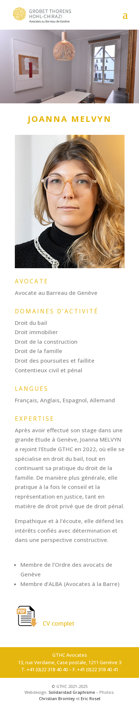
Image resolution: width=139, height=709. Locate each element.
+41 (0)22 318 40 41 (97, 669)
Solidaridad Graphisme (72, 692)
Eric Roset (90, 698)
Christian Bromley (57, 698)
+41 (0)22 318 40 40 (47, 669)
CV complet (45, 623)
